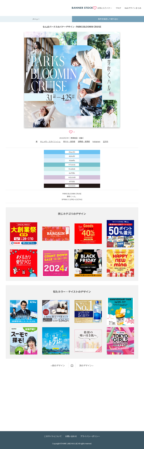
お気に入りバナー (104, 8)
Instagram (96, 141)
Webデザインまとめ (133, 8)
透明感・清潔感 (84, 141)
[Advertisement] (37, 6)
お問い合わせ (71, 436)
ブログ (118, 8)
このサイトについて (53, 436)
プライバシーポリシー (90, 436)
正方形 (105, 141)
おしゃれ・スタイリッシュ (50, 141)
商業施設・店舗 (77, 138)
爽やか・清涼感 (69, 141)
